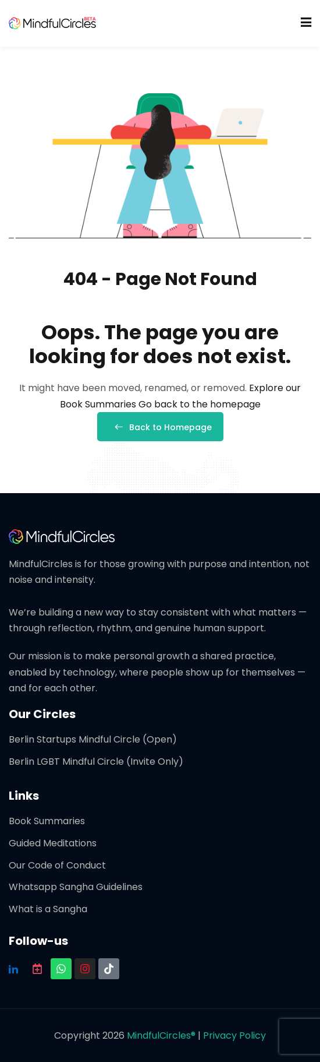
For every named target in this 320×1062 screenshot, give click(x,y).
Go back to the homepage (199, 404)
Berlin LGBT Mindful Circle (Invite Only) (96, 761)
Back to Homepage (160, 427)
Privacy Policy (234, 1035)
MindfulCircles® (162, 1035)
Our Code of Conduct (57, 865)
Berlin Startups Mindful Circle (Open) (93, 739)
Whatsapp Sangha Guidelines (76, 887)
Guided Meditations (53, 843)
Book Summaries (47, 821)
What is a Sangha (48, 909)
